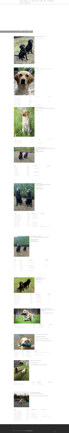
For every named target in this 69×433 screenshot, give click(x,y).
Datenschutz (27, 2)
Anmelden (55, 431)
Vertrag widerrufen (29, 430)
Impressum (14, 430)
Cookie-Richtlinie (22, 430)
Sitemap (25, 430)
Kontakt (21, 2)
